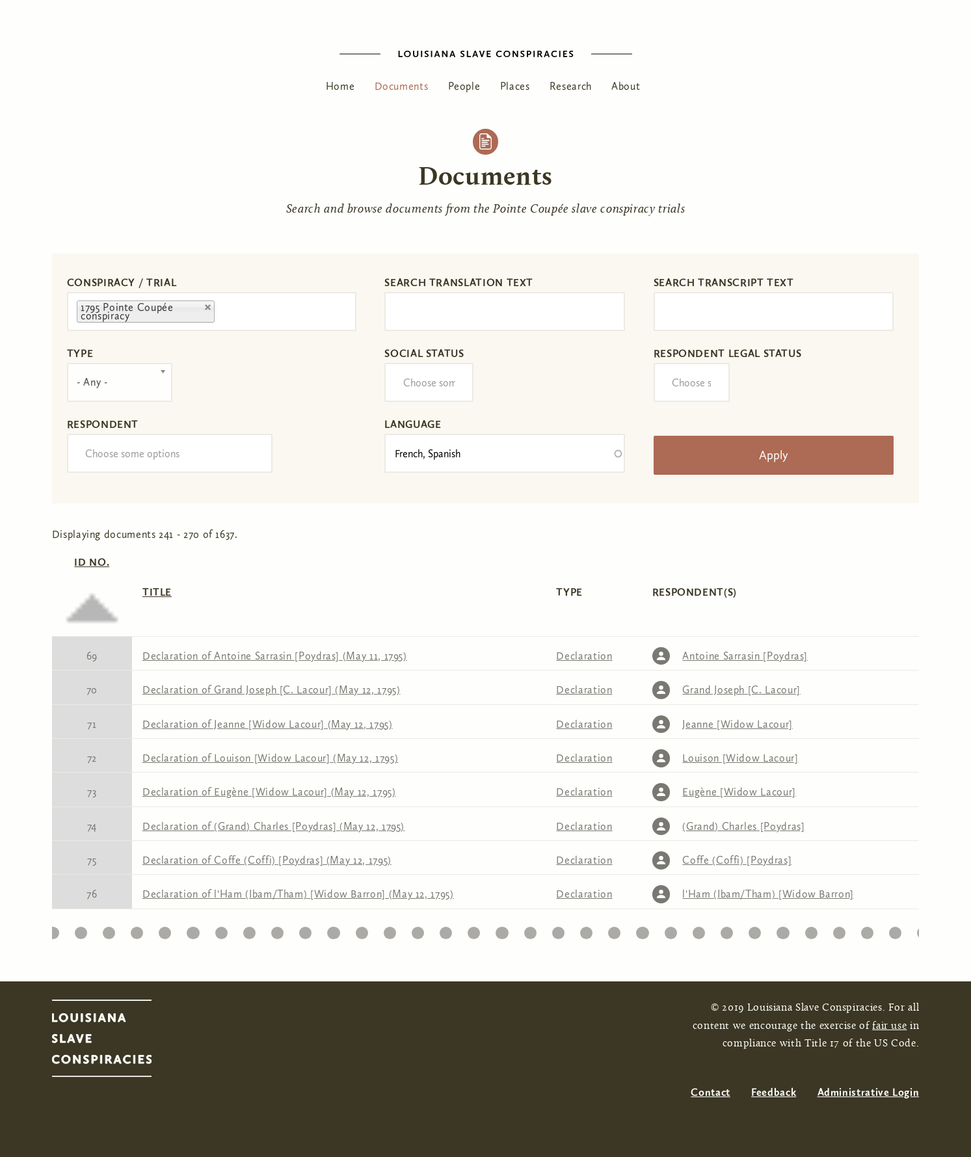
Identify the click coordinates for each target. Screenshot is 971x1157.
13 (109, 930)
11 (52, 930)
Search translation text (458, 282)
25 (446, 930)
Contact (710, 1092)
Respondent (103, 424)
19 (277, 930)
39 (839, 930)
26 (474, 930)
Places (515, 86)
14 (137, 930)
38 (811, 930)
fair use (889, 1026)
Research (571, 86)
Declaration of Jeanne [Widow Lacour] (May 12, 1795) (267, 724)
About (625, 86)
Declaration (584, 656)
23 (389, 930)
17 (221, 930)
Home (340, 86)
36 (755, 930)
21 (333, 930)
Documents (402, 86)
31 (614, 930)
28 (530, 930)
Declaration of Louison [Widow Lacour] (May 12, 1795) (270, 758)
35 (727, 930)
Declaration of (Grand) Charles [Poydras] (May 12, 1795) (273, 826)
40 (867, 930)
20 (305, 930)
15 (165, 930)
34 (699, 930)
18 (249, 930)
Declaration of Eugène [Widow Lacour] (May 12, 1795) (269, 792)
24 (417, 930)
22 (361, 930)
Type (80, 353)
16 (193, 930)
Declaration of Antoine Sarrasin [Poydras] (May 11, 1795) (274, 656)
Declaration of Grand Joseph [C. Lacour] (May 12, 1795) (271, 690)
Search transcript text (724, 282)
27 (502, 930)
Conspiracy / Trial (122, 282)
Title (157, 592)
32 (642, 930)
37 (783, 930)
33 (671, 930)
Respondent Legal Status (728, 353)
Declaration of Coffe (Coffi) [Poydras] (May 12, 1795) (267, 860)
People (464, 86)
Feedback (773, 1092)
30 (586, 930)
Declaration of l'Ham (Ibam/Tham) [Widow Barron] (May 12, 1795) (298, 894)
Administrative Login (869, 1092)
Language (412, 424)
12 (80, 930)
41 (895, 930)
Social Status (424, 353)
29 (558, 930)
